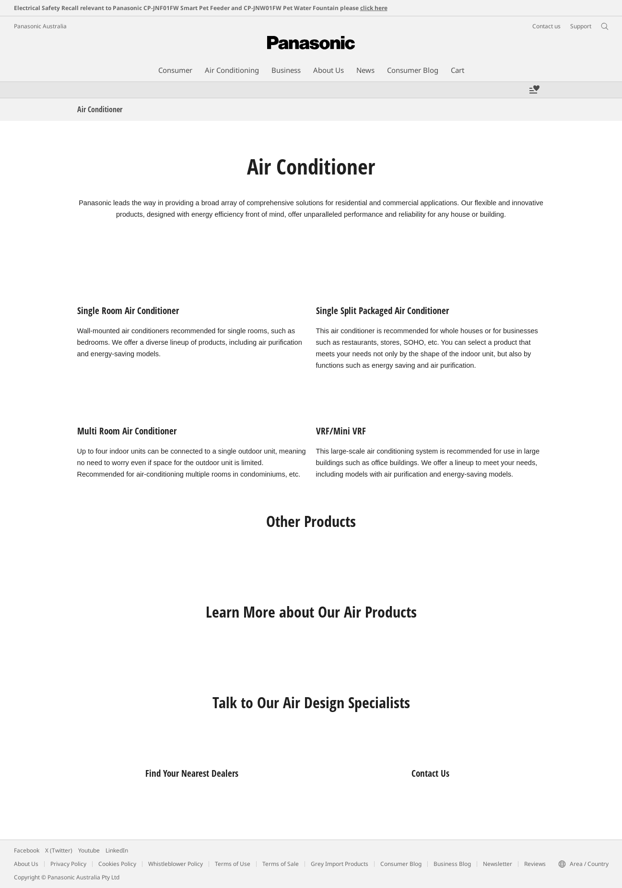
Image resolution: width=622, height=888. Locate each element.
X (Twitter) (58, 850)
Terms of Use (232, 864)
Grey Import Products (339, 864)
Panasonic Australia (40, 26)
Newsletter (497, 864)
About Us (26, 864)
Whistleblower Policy (175, 864)
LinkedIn (117, 850)
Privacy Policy (68, 864)
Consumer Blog (401, 864)
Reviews (535, 864)
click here (373, 8)
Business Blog (452, 864)
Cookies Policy (117, 864)
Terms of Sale (280, 864)
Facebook (26, 850)
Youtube (89, 850)
